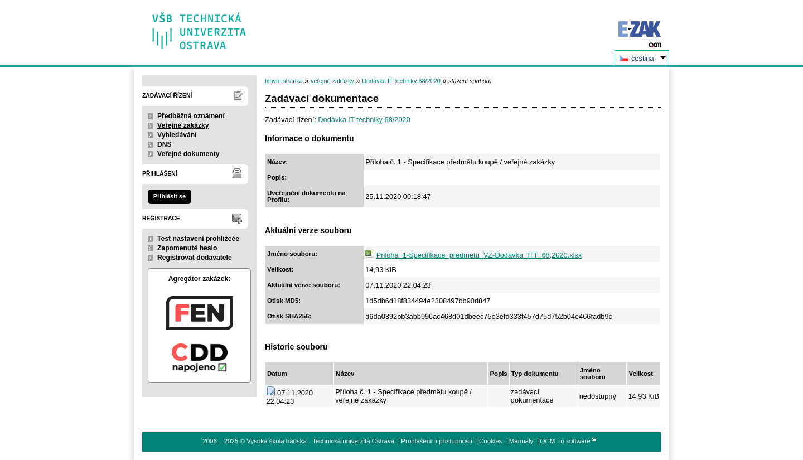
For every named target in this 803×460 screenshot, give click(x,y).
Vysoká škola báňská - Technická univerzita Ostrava (199, 27)
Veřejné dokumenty (188, 154)
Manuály (521, 441)
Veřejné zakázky (183, 125)
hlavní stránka (284, 81)
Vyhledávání (177, 135)
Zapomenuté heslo (187, 248)
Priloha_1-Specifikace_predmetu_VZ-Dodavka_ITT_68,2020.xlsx (479, 255)
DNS (164, 144)
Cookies (490, 441)
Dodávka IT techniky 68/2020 (401, 81)
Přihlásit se (169, 196)
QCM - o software (565, 441)
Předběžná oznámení (191, 116)
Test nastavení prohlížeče (198, 239)
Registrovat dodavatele (194, 258)
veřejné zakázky (332, 81)
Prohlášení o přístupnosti (436, 441)
